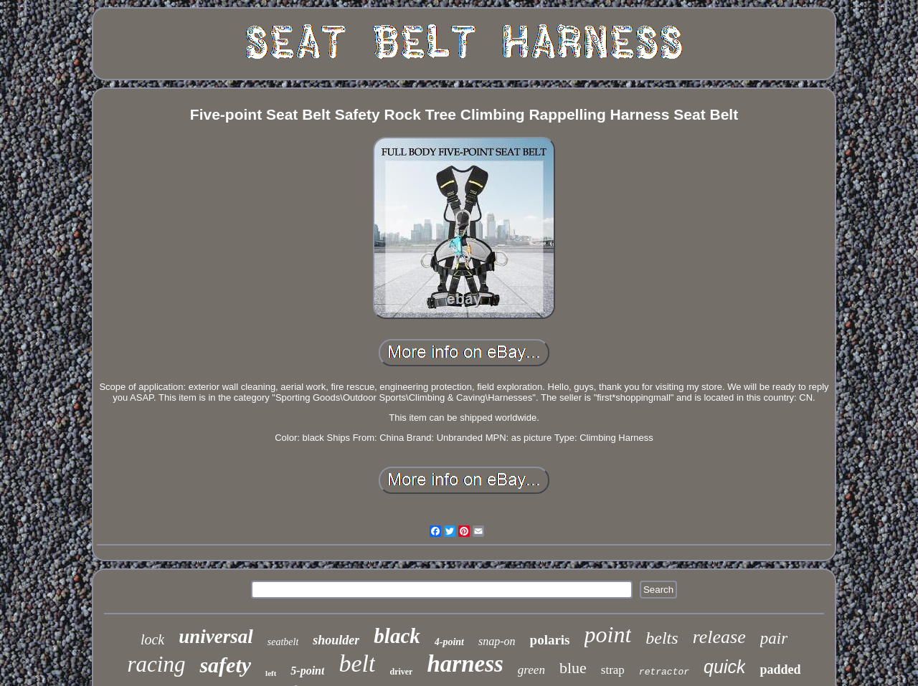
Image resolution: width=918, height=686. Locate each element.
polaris (550, 639)
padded (780, 669)
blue (573, 668)
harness (465, 664)
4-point (449, 642)
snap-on (497, 641)
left (270, 673)
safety (225, 665)
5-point (307, 670)
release (719, 637)
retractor (664, 672)
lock (152, 639)
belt (357, 663)
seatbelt (283, 642)
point (608, 634)
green (531, 670)
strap (613, 670)
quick (724, 667)
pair (773, 638)
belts (661, 638)
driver (400, 672)
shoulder (336, 640)
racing (157, 664)
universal (216, 636)
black (397, 635)
